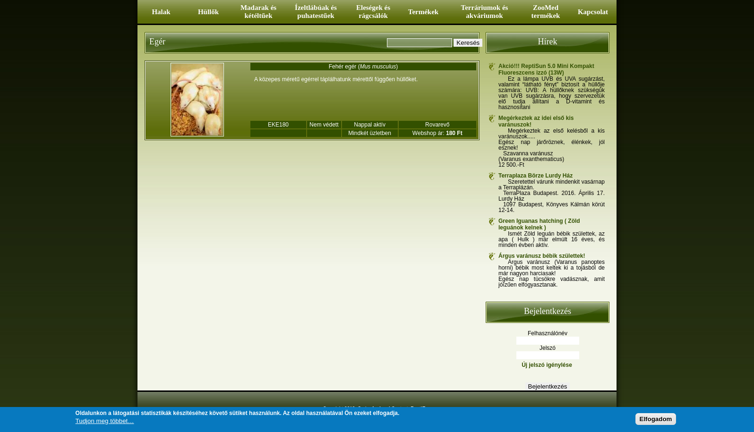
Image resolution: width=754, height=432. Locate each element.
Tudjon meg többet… (105, 421)
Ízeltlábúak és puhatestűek (316, 11)
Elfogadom (656, 419)
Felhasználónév (547, 333)
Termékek (423, 12)
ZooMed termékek (545, 11)
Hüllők (208, 12)
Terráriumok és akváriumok (484, 11)
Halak (161, 12)
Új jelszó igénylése (547, 365)
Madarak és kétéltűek (258, 11)
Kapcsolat (593, 12)
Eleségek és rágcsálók (373, 11)
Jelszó (548, 348)
